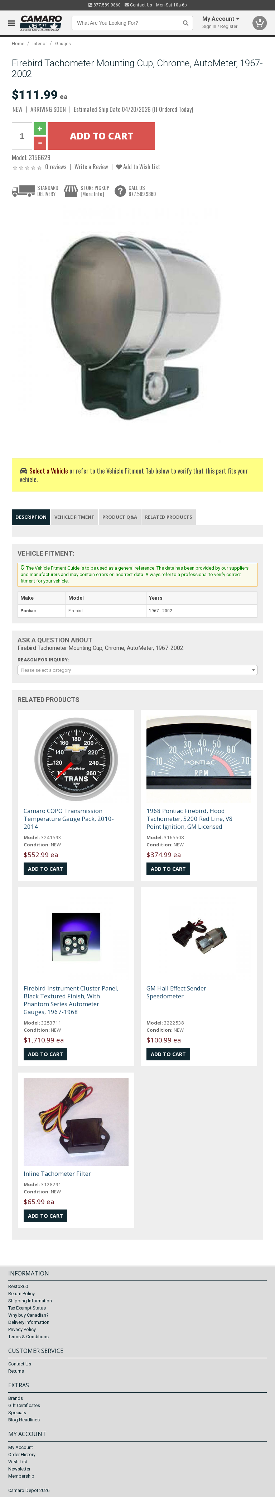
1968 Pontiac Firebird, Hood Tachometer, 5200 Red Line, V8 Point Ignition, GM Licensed (189, 819)
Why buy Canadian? (28, 1315)
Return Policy (21, 1293)
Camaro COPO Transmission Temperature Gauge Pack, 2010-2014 (69, 819)
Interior (40, 43)
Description (31, 517)
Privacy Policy (22, 1329)
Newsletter (19, 1469)
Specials (17, 1412)
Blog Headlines (24, 1419)
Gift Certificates (24, 1405)
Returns (16, 1371)
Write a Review (91, 166)
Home (18, 43)
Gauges (63, 43)
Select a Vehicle (48, 470)
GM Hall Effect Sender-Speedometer (177, 992)
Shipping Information (30, 1300)
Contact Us (138, 5)
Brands (15, 1398)
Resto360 (18, 1286)
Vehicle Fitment (74, 517)
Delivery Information (28, 1322)
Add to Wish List (138, 166)
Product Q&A (119, 517)
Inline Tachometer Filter (57, 1173)
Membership (21, 1476)
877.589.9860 (104, 5)
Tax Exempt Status (27, 1308)
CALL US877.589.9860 (142, 191)
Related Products (168, 517)
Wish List (17, 1461)
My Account (20, 1447)
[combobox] (137, 670)
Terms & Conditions (28, 1336)
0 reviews (56, 166)
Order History (21, 1454)
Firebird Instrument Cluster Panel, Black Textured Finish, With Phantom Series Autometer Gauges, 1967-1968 (71, 1000)
